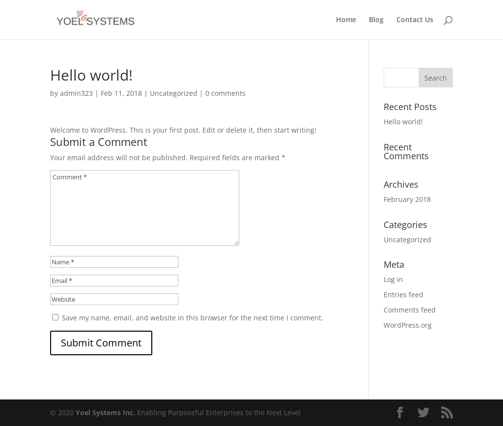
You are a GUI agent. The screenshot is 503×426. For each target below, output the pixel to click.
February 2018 (407, 199)
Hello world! (403, 121)
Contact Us (414, 20)
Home (346, 20)
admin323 (76, 93)
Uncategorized (173, 93)
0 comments (225, 93)
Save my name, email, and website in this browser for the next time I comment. (192, 317)
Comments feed (410, 309)
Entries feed (403, 294)
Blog (376, 20)
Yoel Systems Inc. (105, 412)
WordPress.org (408, 325)
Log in (393, 279)
